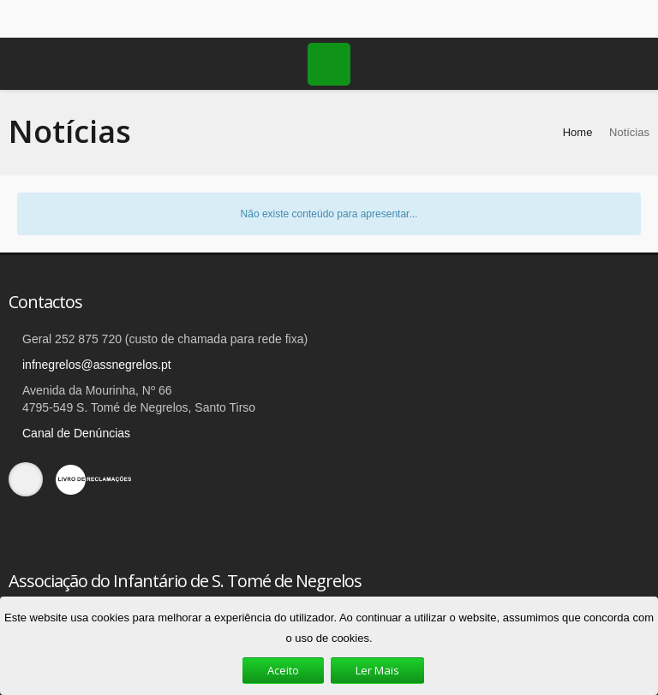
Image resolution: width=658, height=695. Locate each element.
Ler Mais (377, 670)
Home (578, 132)
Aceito (283, 670)
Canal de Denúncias (76, 433)
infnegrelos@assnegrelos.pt (96, 364)
